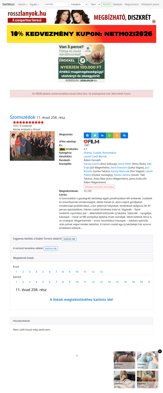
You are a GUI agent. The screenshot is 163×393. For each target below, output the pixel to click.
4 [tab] (36, 271)
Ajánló (21, 4)
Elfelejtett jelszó (150, 4)
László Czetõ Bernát (95, 156)
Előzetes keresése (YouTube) (99, 186)
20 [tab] (149, 282)
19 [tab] (141, 282)
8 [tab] (63, 271)
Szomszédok (23, 117)
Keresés (106, 4)
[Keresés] (56, 4)
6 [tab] (49, 271)
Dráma (88, 152)
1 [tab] (16, 271)
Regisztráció (132, 4)
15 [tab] (117, 282)
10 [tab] (76, 271)
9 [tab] (69, 271)
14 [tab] (109, 282)
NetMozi (8, 4)
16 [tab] (125, 282)
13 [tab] (101, 271)
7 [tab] (56, 271)
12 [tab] (93, 271)
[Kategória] (78, 4)
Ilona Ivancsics (119, 167)
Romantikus (109, 152)
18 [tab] (133, 282)
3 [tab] (29, 271)
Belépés (117, 4)
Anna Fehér (124, 163)
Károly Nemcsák (120, 171)
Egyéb (33, 4)
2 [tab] (23, 271)
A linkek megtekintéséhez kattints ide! (81, 299)
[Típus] (94, 4)
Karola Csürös (92, 163)
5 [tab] (43, 271)
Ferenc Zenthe (122, 175)
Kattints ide (69, 238)
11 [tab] (85, 271)
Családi (97, 152)
